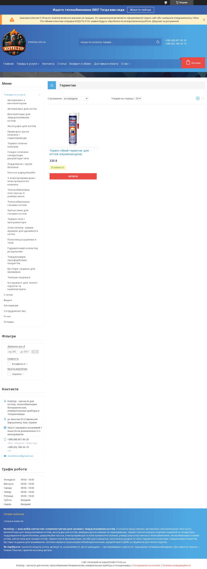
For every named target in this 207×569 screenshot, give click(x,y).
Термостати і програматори (17, 220)
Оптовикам (11, 305)
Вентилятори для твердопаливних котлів (19, 117)
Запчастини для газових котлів (18, 212)
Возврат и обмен (80, 63)
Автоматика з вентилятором (17, 101)
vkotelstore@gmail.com (20, 456)
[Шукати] (157, 42)
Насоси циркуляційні (21, 172)
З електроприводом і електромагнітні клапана (22, 181)
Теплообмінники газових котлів (19, 203)
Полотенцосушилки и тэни (22, 241)
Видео (8, 300)
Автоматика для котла (22, 108)
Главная (8, 63)
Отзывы (9, 321)
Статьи (61, 63)
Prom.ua (121, 562)
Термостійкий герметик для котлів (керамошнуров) (69, 152)
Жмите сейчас (140, 10)
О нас (124, 63)
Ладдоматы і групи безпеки (20, 165)
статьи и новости (13, 521)
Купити (73, 176)
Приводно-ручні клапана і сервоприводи (18, 135)
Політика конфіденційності (177, 565)
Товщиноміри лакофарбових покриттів (17, 260)
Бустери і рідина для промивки (21, 270)
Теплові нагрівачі (19, 277)
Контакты (48, 63)
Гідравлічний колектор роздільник (23, 249)
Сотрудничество (15, 311)
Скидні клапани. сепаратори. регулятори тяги (18, 155)
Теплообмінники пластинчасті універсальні (19, 193)
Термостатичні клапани (17, 145)
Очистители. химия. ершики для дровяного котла (23, 231)
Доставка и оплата (106, 63)
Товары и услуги (27, 63)
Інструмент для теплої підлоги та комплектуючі (23, 286)
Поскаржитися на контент (146, 565)
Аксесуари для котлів (22, 126)
